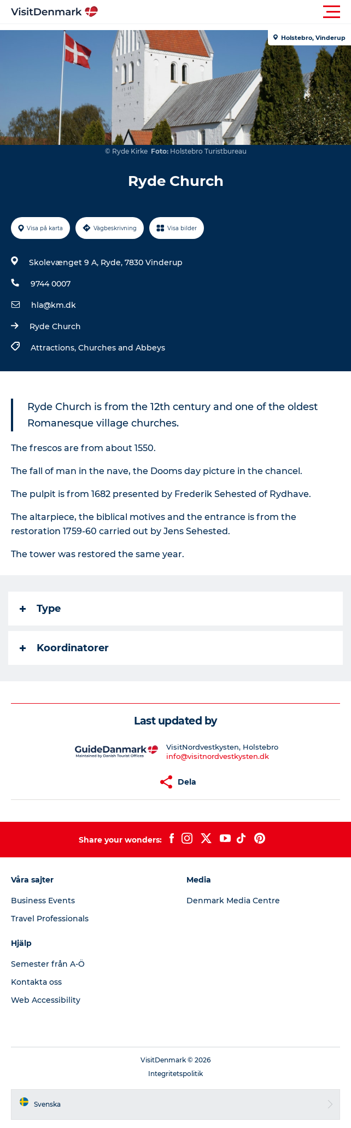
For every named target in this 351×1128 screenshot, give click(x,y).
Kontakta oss (36, 982)
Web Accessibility (45, 1000)
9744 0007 (51, 284)
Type (40, 609)
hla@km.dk (53, 305)
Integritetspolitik (175, 1073)
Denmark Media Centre (233, 900)
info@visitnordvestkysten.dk (217, 756)
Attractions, (54, 348)
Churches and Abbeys (121, 348)
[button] (224, 12)
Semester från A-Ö (48, 964)
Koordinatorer (64, 648)
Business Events (43, 900)
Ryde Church (55, 326)
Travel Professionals (50, 919)
